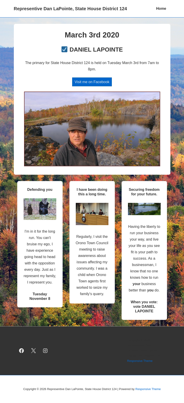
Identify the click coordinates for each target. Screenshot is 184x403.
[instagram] (45, 351)
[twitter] (33, 351)
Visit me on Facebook (92, 82)
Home (161, 8)
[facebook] (21, 351)
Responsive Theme (140, 361)
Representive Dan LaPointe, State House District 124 (70, 8)
